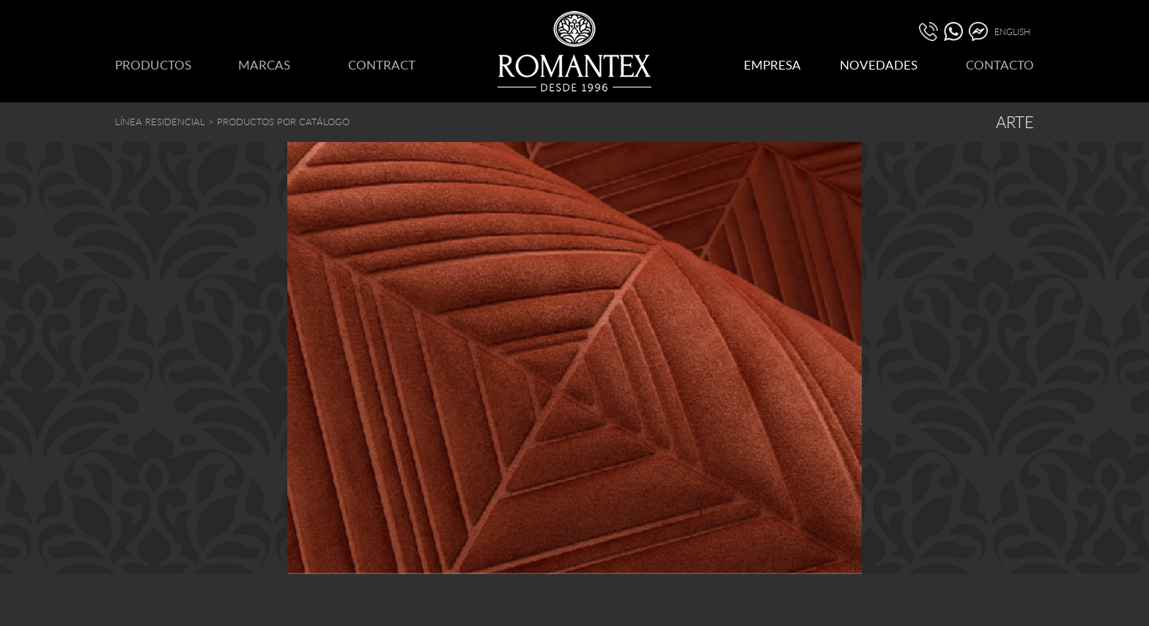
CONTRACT (381, 64)
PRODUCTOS (153, 64)
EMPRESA (772, 64)
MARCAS (264, 64)
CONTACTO (1000, 64)
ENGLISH (1012, 31)
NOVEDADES (878, 64)
